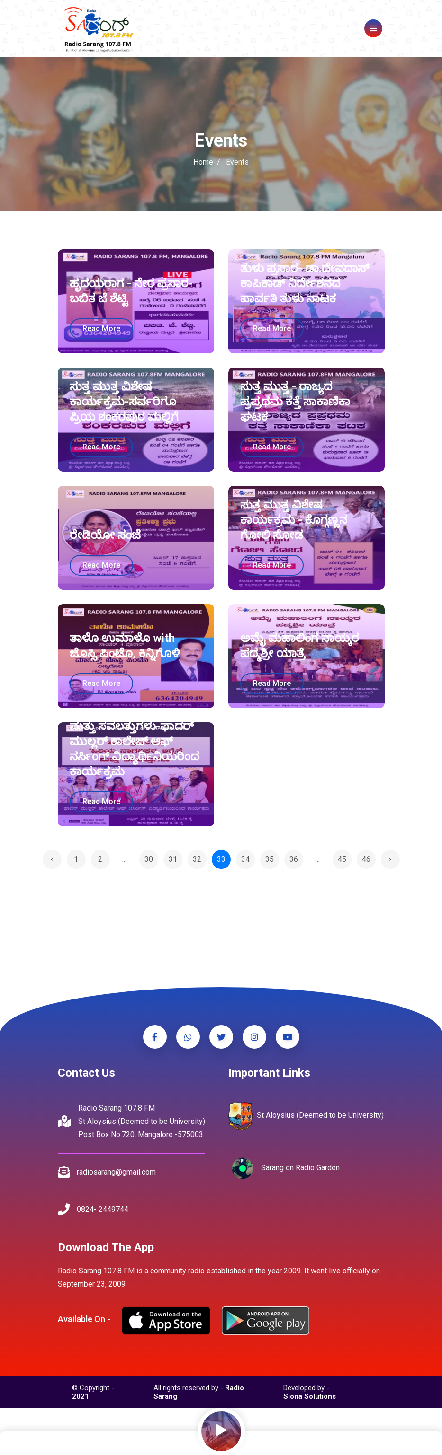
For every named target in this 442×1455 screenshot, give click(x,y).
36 (293, 859)
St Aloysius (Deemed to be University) (306, 1116)
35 (269, 859)
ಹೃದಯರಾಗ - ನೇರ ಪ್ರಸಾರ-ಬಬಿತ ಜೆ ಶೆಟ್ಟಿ (131, 291)
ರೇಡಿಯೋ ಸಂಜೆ (105, 535)
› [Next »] (390, 859)
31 (173, 859)
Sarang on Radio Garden (284, 1168)
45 (342, 859)
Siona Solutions (309, 1396)
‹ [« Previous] (52, 859)
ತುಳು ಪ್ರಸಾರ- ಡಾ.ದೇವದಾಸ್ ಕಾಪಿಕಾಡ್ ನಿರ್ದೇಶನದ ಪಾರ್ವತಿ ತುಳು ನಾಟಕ (305, 283)
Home (203, 162)
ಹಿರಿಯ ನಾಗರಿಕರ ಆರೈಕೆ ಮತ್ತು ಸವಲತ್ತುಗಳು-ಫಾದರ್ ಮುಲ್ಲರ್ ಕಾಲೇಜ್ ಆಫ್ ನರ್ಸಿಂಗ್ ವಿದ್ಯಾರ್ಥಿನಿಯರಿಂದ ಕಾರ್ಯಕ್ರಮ (134, 741)
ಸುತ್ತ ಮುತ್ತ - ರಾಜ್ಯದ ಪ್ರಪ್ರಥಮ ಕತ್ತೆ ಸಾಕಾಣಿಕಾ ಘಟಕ (295, 401)
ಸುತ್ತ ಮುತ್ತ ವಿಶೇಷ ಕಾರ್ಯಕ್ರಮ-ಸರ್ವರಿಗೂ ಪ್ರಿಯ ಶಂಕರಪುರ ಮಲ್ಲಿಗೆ (124, 401)
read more (101, 328)
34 (245, 859)
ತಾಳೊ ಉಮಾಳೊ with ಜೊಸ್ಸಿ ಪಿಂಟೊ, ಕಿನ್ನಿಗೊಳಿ (125, 645)
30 (148, 859)
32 (197, 859)
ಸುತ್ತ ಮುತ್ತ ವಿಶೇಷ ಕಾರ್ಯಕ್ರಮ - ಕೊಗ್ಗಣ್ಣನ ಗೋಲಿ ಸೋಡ (293, 520)
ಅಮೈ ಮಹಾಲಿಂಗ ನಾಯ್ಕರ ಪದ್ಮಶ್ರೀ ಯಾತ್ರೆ (299, 645)
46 (366, 859)
